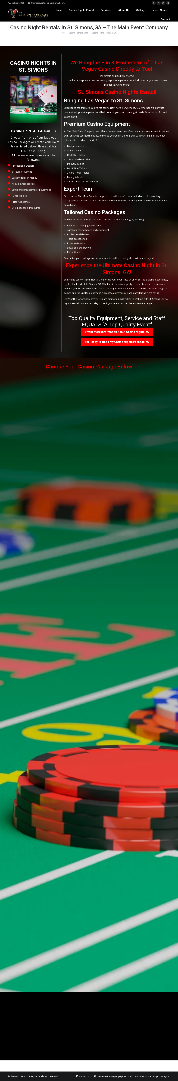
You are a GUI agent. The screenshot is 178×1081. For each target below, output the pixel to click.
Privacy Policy (139, 1076)
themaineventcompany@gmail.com (46, 2)
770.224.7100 (16, 2)
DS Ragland (164, 1076)
